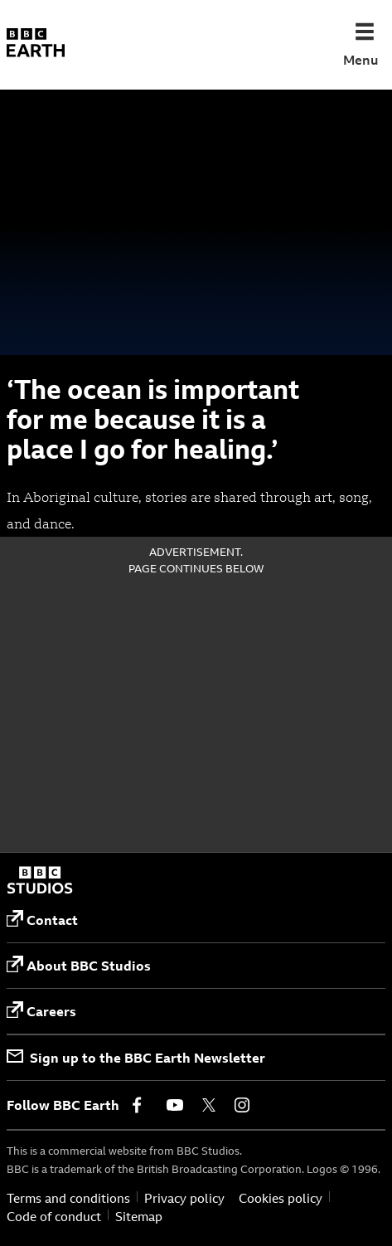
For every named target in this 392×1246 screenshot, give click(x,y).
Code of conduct (54, 1216)
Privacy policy (184, 1198)
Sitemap (138, 1216)
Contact (42, 919)
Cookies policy (280, 1198)
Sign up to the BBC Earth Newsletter (136, 1057)
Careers (41, 1010)
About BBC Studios (79, 965)
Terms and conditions (68, 1198)
